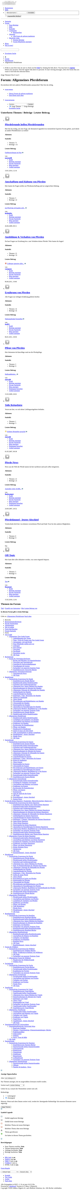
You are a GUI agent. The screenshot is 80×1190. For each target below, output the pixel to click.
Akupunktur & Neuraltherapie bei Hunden (27, 707)
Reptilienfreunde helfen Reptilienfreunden (27, 919)
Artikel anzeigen (14, 167)
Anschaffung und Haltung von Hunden (26, 721)
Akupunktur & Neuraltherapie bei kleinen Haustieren (30, 827)
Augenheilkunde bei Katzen (22, 756)
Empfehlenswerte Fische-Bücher (23, 967)
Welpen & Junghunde (20, 697)
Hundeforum (9, 677)
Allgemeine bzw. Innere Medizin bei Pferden (28, 864)
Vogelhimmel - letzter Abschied (23, 1021)
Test (6, 581)
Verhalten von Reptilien (21, 938)
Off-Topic (10, 555)
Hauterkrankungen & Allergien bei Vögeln (27, 997)
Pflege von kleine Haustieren (22, 845)
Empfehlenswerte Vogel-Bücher (23, 991)
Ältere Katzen (17, 762)
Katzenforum (9, 740)
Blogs (7, 43)
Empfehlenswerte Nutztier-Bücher (24, 1045)
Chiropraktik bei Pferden (21, 882)
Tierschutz (16, 649)
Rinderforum (17, 1050)
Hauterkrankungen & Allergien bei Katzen (27, 751)
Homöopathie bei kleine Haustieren (24, 825)
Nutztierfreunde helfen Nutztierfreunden (26, 1047)
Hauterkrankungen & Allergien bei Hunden (27, 688)
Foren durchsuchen (11, 629)
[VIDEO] (8, 1163)
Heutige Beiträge (18, 40)
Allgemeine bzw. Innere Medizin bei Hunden (28, 686)
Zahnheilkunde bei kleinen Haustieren (25, 816)
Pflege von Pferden (15, 348)
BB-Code (8, 1157)
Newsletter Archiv (19, 653)
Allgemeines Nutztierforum (18, 1061)
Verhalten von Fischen (20, 980)
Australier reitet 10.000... (13, 489)
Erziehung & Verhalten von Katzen (24, 782)
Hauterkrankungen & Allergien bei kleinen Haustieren (31, 812)
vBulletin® (12, 1186)
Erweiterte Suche (10, 53)
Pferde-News (11, 462)
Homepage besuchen (16, 389)
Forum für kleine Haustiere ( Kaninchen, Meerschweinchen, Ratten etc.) (28, 801)
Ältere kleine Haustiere (20, 823)
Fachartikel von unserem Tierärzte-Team (26, 710)
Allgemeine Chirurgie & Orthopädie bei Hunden (29, 690)
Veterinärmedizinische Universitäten (17, 1024)
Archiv (7, 1179)
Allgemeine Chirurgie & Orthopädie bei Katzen (28, 753)
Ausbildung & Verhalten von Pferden (24, 237)
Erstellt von (9, 608)
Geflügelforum (18, 1058)
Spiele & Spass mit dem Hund (23, 731)
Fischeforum (9, 963)
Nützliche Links (14, 38)
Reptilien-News (18, 941)
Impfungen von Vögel (20, 998)
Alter (2, 1078)
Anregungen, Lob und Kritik (22, 642)
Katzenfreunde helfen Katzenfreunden (25, 745)
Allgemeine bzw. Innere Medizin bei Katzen (27, 749)
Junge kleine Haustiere (20, 821)
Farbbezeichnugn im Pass (13, 152)
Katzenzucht (17, 792)
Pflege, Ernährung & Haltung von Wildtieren (28, 952)
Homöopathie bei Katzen (21, 764)
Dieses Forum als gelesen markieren (21, 93)
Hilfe (6, 10)
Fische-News (17, 984)
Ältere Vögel (17, 1000)
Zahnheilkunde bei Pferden (22, 869)
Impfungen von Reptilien (21, 925)
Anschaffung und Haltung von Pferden (25, 181)
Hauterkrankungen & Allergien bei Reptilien (27, 923)
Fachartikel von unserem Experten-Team (26, 668)
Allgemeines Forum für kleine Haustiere (22, 836)
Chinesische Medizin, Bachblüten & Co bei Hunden (30, 708)
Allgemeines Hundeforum (17, 716)
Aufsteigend (10, 1096)
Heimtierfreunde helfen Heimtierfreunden (26, 806)
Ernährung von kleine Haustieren (24, 843)
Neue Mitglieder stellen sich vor (23, 644)
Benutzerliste (17, 32)
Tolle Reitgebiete (13, 405)
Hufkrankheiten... (10, 374)
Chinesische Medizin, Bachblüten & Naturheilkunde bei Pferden (34, 888)
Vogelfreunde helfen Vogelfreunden (24, 993)
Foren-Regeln (5, 1168)
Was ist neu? (9, 45)
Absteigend (10, 1098)
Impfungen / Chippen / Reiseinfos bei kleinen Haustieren (31, 819)
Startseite (8, 21)
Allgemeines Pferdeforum (17, 895)
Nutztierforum (9, 1041)
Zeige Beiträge (28, 106)
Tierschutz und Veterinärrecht (22, 662)
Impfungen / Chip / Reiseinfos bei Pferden (27, 873)
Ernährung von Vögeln (20, 1017)
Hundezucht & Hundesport (22, 729)
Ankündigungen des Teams (22, 638)
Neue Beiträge (13, 25)
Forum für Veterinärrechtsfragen (19, 659)
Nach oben (27, 616)
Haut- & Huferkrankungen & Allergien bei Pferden (30, 865)
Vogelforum (9, 987)
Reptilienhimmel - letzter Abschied (24, 945)
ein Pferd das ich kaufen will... (15, 208)
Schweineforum (18, 1048)
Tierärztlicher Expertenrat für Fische (21, 965)
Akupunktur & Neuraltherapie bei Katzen (26, 769)
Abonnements (9, 625)
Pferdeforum (9, 60)
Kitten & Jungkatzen (20, 760)
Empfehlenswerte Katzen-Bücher (24, 744)
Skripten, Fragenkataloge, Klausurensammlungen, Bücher (32, 1030)
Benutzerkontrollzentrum (13, 622)
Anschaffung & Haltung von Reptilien (25, 936)
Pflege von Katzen (19, 790)
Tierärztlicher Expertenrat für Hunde (21, 679)
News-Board (17, 647)
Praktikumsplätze (18, 1032)
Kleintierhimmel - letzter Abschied (24, 853)
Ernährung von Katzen (20, 786)
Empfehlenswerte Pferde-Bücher (23, 858)
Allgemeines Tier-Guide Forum (19, 636)
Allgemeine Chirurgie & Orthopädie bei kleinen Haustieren (32, 814)
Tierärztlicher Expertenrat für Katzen (21, 742)
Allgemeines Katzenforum (17, 779)
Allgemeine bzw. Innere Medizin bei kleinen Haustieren (31, 810)
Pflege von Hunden (19, 727)
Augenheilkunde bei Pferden (22, 871)
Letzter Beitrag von (30, 608)
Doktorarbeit (17, 1034)
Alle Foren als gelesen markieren (24, 36)
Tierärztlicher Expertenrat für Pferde (21, 856)
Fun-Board (16, 651)
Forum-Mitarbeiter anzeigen (22, 42)
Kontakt (7, 1175)
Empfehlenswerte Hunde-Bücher (24, 681)
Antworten (16, 608)
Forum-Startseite (10, 631)
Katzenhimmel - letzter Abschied (24, 797)
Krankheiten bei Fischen (21, 971)
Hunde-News (17, 736)
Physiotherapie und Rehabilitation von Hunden (28, 701)
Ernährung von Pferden (17, 292)
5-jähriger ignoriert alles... (15, 263)
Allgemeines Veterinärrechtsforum (20, 671)
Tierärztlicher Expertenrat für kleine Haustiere (24, 803)
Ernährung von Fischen (20, 982)
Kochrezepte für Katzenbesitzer (23, 788)
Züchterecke (17, 849)
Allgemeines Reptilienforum (18, 932)
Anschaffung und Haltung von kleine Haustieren (29, 840)
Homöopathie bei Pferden (21, 880)
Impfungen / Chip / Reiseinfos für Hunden (27, 695)
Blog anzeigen (13, 165)
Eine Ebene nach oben (16, 95)
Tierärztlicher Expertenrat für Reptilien (22, 915)
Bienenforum (17, 1056)
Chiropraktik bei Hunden (21, 703)
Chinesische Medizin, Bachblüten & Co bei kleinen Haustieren (33, 828)
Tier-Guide (8, 634)
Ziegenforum (17, 1052)
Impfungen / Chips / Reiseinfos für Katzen (27, 758)
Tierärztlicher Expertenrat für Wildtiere (22, 949)
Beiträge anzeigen (15, 161)
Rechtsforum (9, 657)
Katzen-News (17, 799)
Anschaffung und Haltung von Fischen (25, 978)
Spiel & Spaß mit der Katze (22, 793)
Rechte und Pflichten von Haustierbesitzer (27, 660)
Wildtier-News (18, 962)
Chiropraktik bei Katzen (21, 766)
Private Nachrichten (11, 623)
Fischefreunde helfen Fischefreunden (25, 969)
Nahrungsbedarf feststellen (14, 319)
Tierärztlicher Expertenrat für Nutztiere (22, 1043)
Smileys (7, 1159)
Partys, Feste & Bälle (20, 1037)
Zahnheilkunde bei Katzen (21, 755)
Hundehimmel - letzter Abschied (23, 734)
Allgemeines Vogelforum (17, 1010)
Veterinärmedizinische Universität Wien (22, 1026)
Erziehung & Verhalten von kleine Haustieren (28, 841)
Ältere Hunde (17, 699)
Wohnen (16, 1035)
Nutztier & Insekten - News (22, 1067)
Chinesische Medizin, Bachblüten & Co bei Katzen (30, 771)
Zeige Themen (15, 106)
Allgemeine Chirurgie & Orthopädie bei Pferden (29, 867)
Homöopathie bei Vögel (21, 1002)
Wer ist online (9, 627)
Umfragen (16, 646)
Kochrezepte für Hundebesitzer (23, 725)
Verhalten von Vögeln (20, 1015)
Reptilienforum (10, 913)
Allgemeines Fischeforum (17, 974)
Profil (11, 160)
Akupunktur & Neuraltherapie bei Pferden (27, 886)
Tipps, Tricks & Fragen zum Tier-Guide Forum (28, 640)
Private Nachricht (14, 163)
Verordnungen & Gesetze (21, 666)
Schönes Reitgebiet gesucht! (16, 431)
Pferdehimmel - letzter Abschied (22, 519)
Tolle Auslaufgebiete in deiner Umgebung (27, 732)
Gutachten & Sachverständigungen (24, 664)
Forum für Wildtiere (11, 947)
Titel (2, 608)
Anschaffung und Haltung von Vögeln (25, 1013)
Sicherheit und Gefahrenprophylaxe (24, 684)
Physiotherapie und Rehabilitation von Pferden (28, 884)
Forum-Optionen (9, 89)
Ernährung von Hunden (20, 723)
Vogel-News (17, 1019)
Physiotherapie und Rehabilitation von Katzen (28, 768)
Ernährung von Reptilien (21, 939)
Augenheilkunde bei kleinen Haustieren (26, 817)
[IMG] (7, 1161)
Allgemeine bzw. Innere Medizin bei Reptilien (28, 921)
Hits (22, 608)
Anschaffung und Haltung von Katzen (25, 784)
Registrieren (9, 8)
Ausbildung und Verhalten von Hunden (26, 719)
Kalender (12, 29)
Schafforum (17, 1054)
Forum (7, 23)
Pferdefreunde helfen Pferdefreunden (24, 124)
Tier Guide (8, 1177)
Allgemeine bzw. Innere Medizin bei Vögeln (27, 995)
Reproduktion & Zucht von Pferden (24, 878)
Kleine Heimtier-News (20, 847)
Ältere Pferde (17, 877)
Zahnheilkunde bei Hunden (22, 692)
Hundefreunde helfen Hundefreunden (25, 683)
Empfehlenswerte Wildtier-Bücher (24, 950)
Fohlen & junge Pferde (20, 875)
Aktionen (12, 34)
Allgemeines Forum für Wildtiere (20, 958)
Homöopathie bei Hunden (21, 705)
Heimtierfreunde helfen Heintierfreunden (26, 838)
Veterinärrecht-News (20, 673)
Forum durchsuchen (9, 100)
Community (13, 31)
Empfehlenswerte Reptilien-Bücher (24, 917)
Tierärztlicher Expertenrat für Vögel (21, 989)
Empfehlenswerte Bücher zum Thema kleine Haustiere (31, 804)
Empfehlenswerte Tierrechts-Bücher (25, 670)
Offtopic (16, 1065)
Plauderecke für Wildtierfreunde (23, 960)
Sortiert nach (5, 1085)
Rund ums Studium (19, 1028)
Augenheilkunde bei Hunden (22, 694)
